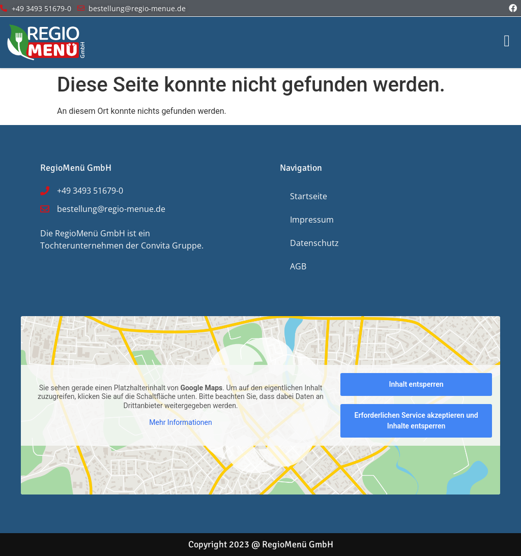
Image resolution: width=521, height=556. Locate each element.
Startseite (308, 196)
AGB (298, 266)
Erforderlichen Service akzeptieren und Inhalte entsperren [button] (416, 420)
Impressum (312, 219)
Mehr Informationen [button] (180, 422)
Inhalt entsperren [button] (416, 384)
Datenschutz (314, 243)
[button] (22, 533)
